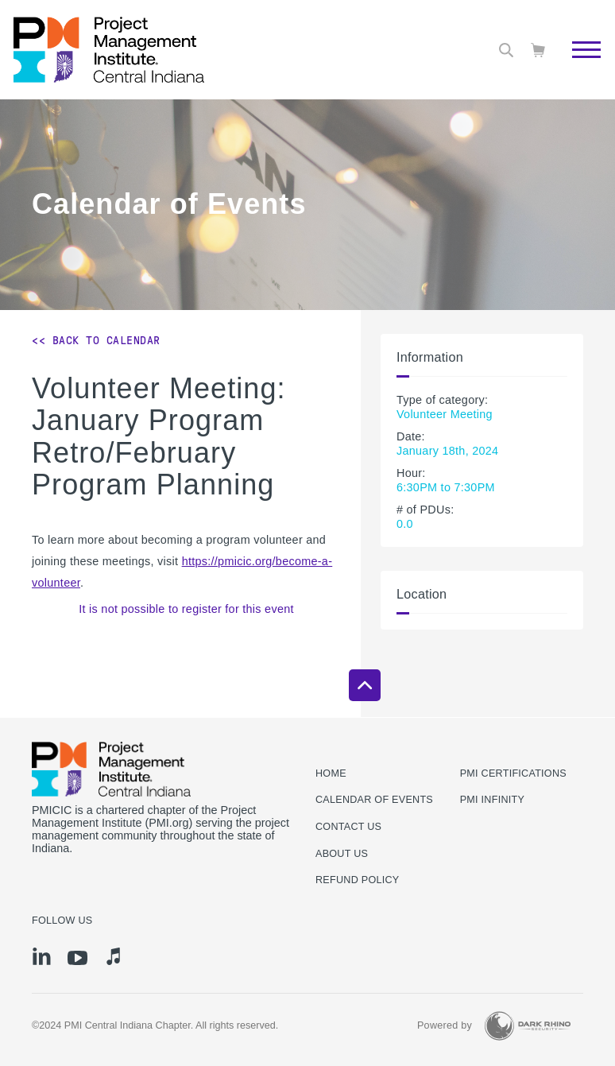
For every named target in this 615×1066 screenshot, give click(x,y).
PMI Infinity (492, 799)
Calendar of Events (374, 799)
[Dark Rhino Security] (527, 1026)
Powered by (444, 1025)
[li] (42, 956)
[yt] (77, 958)
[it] (113, 956)
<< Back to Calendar (96, 340)
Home (330, 773)
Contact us (348, 826)
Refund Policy (357, 880)
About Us (341, 853)
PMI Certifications (513, 773)
